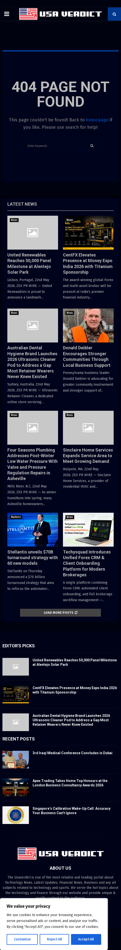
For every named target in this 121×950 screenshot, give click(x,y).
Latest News (22, 204)
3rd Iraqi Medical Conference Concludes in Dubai (72, 753)
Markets (16, 517)
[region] (54, 924)
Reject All (54, 939)
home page (97, 120)
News (14, 220)
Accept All (86, 939)
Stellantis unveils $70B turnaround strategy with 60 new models (32, 557)
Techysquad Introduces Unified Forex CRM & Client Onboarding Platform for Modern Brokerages (87, 563)
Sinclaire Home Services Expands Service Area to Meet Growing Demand (88, 455)
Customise (22, 939)
